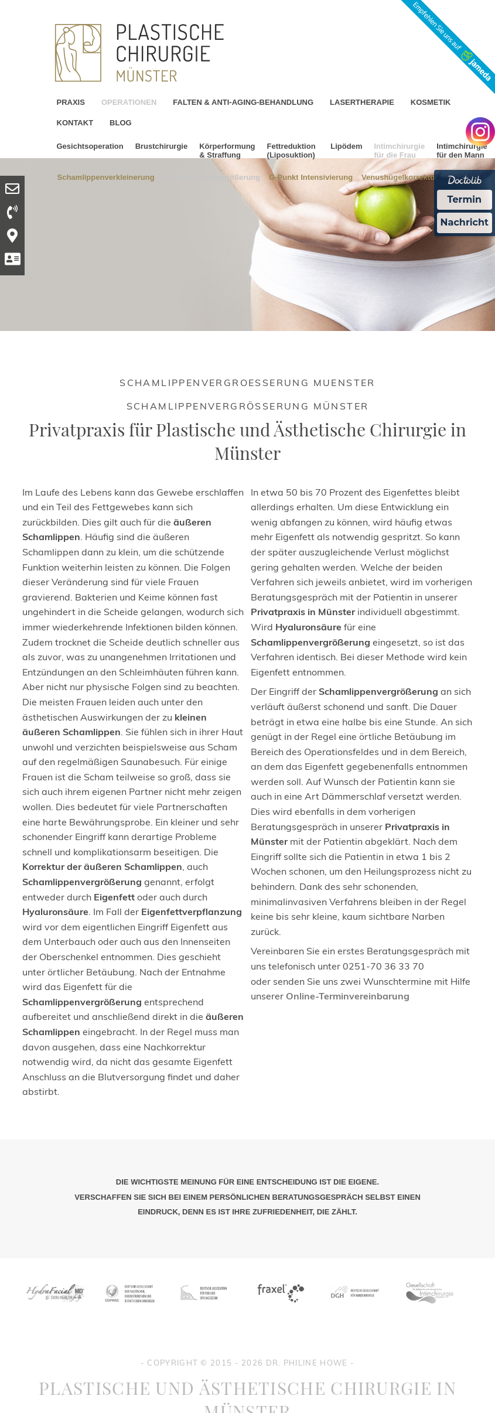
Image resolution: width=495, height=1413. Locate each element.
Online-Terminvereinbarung (347, 996)
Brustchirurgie (161, 146)
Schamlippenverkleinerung (106, 176)
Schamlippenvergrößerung (211, 176)
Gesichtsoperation (90, 146)
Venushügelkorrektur (399, 176)
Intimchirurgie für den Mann (461, 150)
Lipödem (346, 146)
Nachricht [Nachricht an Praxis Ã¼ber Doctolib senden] (465, 222)
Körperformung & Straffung (227, 150)
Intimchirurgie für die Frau (399, 150)
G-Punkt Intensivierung (311, 176)
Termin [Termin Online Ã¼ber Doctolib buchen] (465, 199)
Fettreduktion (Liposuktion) (291, 150)
